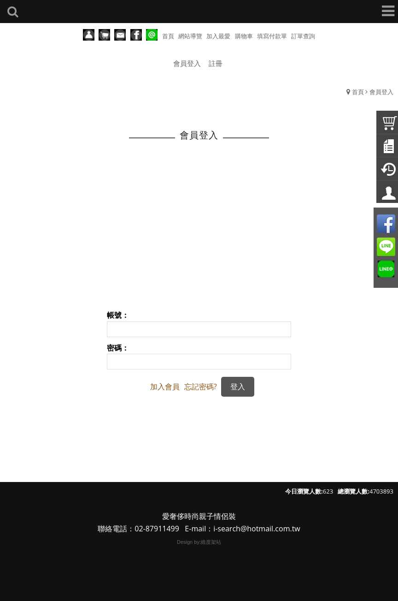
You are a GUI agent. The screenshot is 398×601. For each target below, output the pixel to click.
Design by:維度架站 (199, 542)
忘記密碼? (200, 386)
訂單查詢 (303, 36)
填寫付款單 (272, 36)
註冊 (215, 63)
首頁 (358, 92)
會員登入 (187, 63)
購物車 (244, 36)
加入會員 (165, 386)
